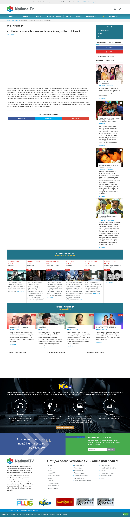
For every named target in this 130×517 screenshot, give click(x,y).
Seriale (50, 478)
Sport (99, 37)
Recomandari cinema (81, 475)
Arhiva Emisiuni (53, 488)
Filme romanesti (110, 220)
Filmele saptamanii (54, 475)
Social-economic (103, 30)
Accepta (125, 514)
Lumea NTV (51, 473)
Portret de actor (79, 465)
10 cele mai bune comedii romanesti (108, 217)
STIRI (102, 16)
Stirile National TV (16, 20)
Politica (100, 34)
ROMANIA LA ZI (113, 16)
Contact (103, 470)
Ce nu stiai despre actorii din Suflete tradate (109, 83)
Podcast (50, 414)
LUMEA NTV (39, 16)
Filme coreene (78, 470)
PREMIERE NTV (91, 16)
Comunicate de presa (107, 473)
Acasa (8, 20)
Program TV (52, 470)
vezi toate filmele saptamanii (65, 255)
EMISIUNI (79, 16)
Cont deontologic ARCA (108, 468)
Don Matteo (43, 327)
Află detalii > (63, 514)
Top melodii (109, 414)
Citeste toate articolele (65, 428)
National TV (81, 437)
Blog (80, 414)
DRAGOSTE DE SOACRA (106, 327)
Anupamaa (71, 327)
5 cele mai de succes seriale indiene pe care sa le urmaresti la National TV (109, 119)
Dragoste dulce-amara (19, 327)
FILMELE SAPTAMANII (54, 16)
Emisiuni (20, 414)
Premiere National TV (54, 483)
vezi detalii (102, 98)
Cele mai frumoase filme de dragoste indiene (109, 166)
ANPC (102, 478)
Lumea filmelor (79, 478)
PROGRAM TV (26, 16)
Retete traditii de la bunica (82, 481)
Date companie (92, 2)
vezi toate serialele (65, 309)
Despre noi (51, 468)
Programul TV (82, 2)
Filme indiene (109, 86)
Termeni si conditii (106, 475)
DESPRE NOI (13, 16)
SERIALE (68, 16)
